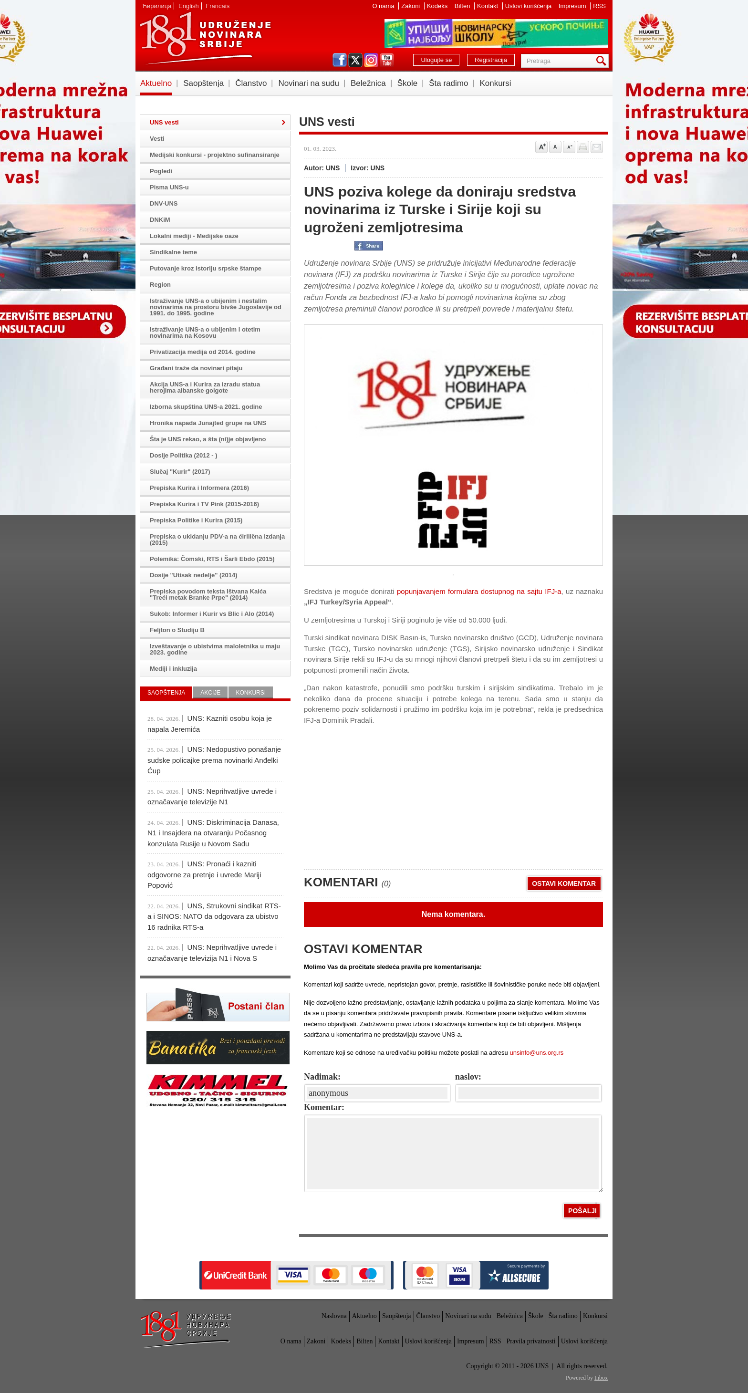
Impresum (573, 6)
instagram (371, 60)
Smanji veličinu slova (569, 147)
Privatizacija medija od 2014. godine (203, 352)
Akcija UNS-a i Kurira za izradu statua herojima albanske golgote (205, 387)
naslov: (468, 1076)
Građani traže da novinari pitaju (196, 368)
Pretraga (603, 60)
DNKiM (160, 220)
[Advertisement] (375, 792)
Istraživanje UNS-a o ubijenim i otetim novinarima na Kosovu (205, 332)
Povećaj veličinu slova (541, 147)
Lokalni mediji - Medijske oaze (194, 236)
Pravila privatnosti (531, 1341)
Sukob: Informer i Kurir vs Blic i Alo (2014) (212, 614)
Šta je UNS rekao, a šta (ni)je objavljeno (208, 439)
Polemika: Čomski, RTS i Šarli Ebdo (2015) (212, 559)
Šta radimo (448, 83)
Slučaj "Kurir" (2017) (180, 471)
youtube (387, 60)
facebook (339, 60)
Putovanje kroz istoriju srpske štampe (205, 268)
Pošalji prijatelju (597, 147)
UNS (205, 38)
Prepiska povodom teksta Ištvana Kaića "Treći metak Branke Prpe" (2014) (208, 594)
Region (160, 284)
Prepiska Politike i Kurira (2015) (196, 520)
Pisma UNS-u (169, 187)
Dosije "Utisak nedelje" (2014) (194, 575)
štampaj (583, 147)
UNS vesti (164, 122)
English (188, 6)
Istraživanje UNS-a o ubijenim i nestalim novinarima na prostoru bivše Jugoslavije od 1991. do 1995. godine (215, 307)
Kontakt (488, 6)
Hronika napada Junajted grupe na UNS (208, 423)
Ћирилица (156, 6)
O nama (384, 6)
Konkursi (495, 83)
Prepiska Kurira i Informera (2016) (199, 488)
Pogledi (161, 171)
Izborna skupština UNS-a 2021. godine (206, 407)
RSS (599, 6)
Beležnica (368, 83)
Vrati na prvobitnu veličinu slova (555, 147)
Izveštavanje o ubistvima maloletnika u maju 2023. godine (215, 649)
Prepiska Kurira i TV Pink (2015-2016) (204, 504)
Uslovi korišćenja (529, 6)
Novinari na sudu (308, 83)
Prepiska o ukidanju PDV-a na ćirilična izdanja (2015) (217, 539)
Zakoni (411, 6)
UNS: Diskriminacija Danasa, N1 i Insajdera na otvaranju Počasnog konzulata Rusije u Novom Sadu (213, 833)
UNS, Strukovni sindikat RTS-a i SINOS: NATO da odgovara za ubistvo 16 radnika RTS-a (214, 916)
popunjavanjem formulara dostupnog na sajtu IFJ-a (479, 591)
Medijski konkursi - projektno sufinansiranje (215, 155)
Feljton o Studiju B (177, 630)
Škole (407, 83)
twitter (355, 60)
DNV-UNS (164, 203)
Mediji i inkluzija (173, 668)
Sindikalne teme (173, 252)
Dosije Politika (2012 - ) (184, 455)
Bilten (463, 6)
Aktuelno (156, 83)
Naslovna (334, 1316)
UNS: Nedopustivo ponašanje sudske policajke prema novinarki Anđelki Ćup (214, 760)
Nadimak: (322, 1076)
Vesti (157, 138)
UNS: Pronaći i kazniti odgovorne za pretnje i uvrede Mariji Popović (204, 874)
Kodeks (438, 6)
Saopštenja (203, 83)
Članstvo (251, 83)
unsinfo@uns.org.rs (536, 1052)
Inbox (601, 1377)
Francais (217, 6)
